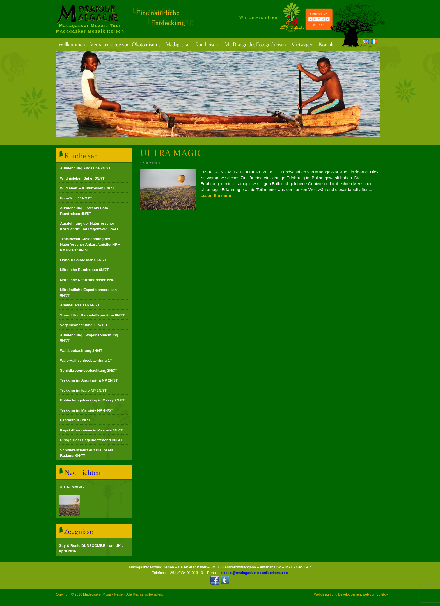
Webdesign (322, 594)
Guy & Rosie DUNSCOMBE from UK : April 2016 (91, 548)
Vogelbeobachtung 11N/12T (84, 325)
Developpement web (353, 594)
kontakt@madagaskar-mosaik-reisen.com (254, 573)
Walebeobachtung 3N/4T (81, 350)
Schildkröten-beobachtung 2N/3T (88, 370)
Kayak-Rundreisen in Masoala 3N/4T (91, 430)
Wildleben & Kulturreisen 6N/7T (87, 188)
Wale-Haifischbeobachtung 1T (86, 360)
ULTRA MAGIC (71, 487)
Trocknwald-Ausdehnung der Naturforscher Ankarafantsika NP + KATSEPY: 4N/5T (90, 244)
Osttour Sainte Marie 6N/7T (83, 260)
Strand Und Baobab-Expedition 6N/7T (92, 315)
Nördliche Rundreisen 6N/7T (84, 270)
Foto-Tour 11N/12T (76, 198)
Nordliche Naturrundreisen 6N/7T (88, 280)
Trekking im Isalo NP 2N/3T (83, 390)
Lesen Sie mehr (216, 195)
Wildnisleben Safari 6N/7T (82, 178)
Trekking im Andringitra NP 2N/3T (89, 380)
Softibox (382, 594)
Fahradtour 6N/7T (75, 420)
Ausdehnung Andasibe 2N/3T (85, 168)
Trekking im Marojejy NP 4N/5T (86, 410)
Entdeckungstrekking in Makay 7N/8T (92, 400)
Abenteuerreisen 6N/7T (80, 305)
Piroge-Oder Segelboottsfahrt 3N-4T (91, 440)
